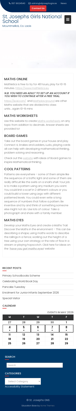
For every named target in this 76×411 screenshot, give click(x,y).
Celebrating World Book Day (20, 281)
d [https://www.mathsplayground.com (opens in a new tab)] (54, 101)
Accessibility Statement (19, 386)
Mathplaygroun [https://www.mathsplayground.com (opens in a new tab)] (43, 101)
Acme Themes (47, 405)
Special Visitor (11, 298)
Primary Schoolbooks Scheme (21, 276)
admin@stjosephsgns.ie (42, 3)
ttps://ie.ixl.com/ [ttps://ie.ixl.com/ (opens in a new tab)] (16, 101)
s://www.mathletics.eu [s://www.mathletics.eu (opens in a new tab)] (35, 88)
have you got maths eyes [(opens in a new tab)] (27, 249)
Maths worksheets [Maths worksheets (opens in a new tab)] (49, 121)
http (18, 88)
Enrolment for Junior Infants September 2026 (30, 292)
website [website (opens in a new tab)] (28, 158)
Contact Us (38, 8)
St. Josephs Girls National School (32, 19)
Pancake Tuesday (13, 287)
